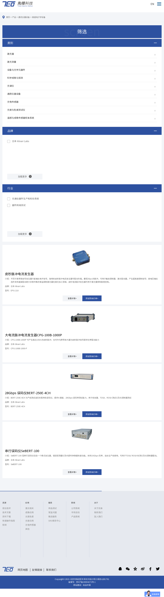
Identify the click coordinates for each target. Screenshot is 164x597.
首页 (8, 17)
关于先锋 (98, 508)
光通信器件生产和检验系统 (25, 199)
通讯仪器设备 (24, 17)
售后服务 (52, 517)
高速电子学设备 (38, 17)
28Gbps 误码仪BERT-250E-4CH (28, 392)
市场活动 (75, 512)
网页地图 (23, 570)
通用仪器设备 (14, 94)
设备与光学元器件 (16, 70)
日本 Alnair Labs (20, 141)
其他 (27, 529)
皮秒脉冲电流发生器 (19, 273)
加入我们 (98, 517)
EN (152, 4)
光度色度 (29, 517)
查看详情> (72, 298)
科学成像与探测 (15, 78)
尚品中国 (87, 585)
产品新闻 (75, 517)
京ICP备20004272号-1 (86, 582)
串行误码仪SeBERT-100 (22, 450)
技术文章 (6, 512)
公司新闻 (75, 508)
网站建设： (78, 585)
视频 (4, 525)
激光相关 (29, 508)
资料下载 (6, 517)
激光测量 (11, 62)
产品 (14, 17)
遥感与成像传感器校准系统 (20, 118)
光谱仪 (10, 86)
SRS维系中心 (54, 521)
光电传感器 (12, 102)
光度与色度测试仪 (16, 110)
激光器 (10, 54)
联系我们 (98, 512)
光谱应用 (29, 521)
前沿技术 (6, 508)
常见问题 (52, 512)
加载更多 (22, 176)
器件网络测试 (18, 205)
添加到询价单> (92, 298)
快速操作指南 (8, 521)
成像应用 (29, 512)
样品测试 (52, 508)
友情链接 (37, 570)
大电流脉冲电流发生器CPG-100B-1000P (33, 335)
